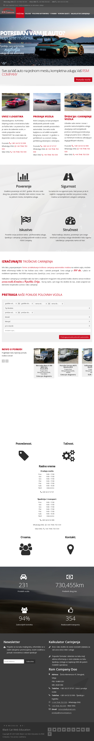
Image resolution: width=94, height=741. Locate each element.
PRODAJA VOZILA (43, 116)
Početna (20, 14)
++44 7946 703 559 (59, 702)
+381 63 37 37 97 (48, 146)
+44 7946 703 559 (20, 2)
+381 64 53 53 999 (61, 2)
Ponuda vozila (83, 79)
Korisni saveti (64, 14)
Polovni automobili (40, 14)
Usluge (28, 14)
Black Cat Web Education (29, 734)
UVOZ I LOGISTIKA (12, 116)
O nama (53, 14)
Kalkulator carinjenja (80, 14)
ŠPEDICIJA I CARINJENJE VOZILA (78, 117)
